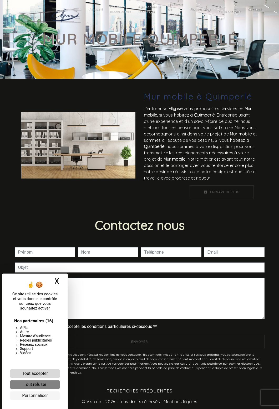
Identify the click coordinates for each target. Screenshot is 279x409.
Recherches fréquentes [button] (139, 391)
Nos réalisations (229, 9)
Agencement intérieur (149, 9)
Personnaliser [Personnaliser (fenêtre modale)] (35, 395)
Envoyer (139, 342)
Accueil (96, 9)
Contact (255, 9)
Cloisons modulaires (120, 9)
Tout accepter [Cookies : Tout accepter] (35, 373)
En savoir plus (222, 192)
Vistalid (94, 401)
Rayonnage (200, 9)
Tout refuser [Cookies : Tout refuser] (35, 384)
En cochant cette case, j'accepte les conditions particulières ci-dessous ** (88, 326)
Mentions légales (180, 401)
